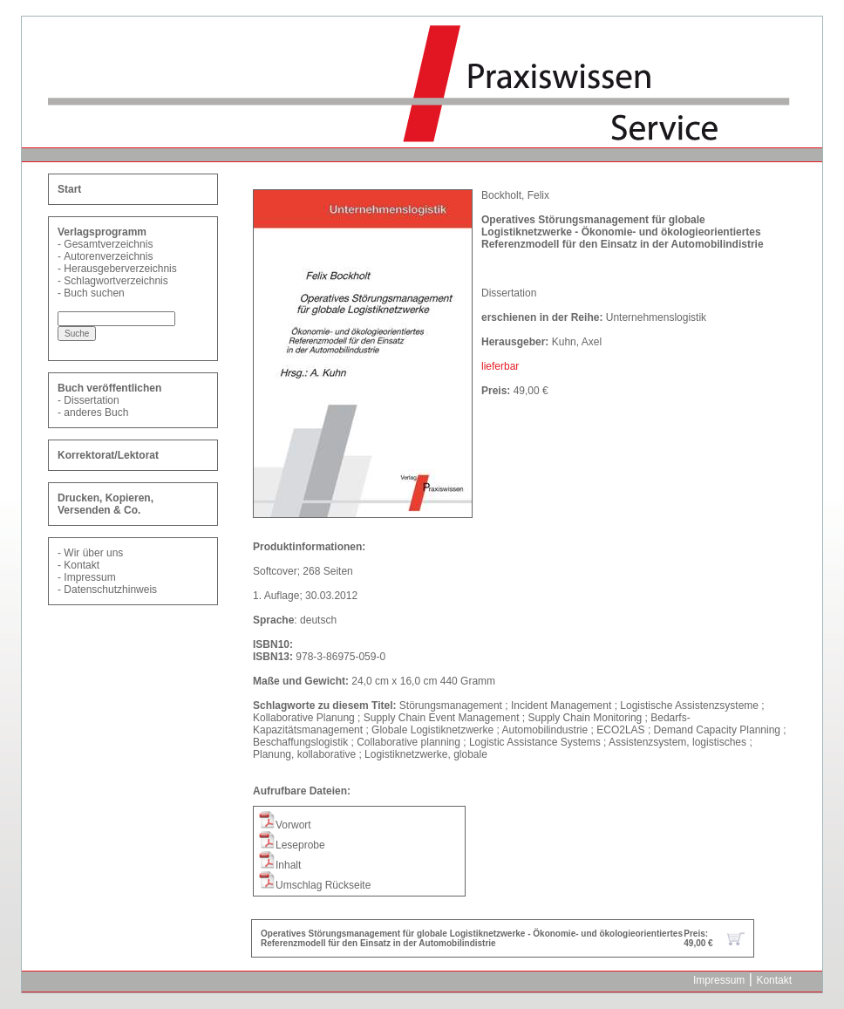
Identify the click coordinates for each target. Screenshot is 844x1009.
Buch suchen (94, 293)
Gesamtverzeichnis (108, 244)
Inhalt (279, 865)
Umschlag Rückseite (314, 885)
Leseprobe (291, 845)
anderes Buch (96, 412)
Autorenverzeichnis (108, 256)
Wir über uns (93, 553)
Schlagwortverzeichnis (115, 281)
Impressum (89, 577)
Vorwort (284, 825)
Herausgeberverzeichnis (120, 268)
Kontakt (81, 565)
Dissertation (91, 400)
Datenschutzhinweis (110, 589)
